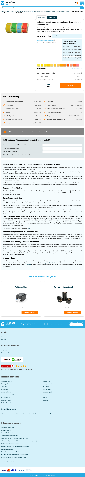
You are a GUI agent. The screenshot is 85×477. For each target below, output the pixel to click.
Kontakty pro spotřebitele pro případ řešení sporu (15, 454)
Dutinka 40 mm (41, 17)
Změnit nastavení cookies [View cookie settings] (8, 461)
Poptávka (45, 400)
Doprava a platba (5, 430)
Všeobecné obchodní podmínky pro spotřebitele (14, 438)
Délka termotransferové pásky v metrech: (14, 144)
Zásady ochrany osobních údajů (9, 435)
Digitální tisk (4, 389)
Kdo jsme (3, 337)
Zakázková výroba (47, 394)
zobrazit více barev (77, 68)
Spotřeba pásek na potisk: (10, 151)
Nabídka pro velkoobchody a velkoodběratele (13, 457)
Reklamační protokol (7, 449)
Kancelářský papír (47, 392)
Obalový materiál (47, 384)
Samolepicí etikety (6, 11)
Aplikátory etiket (6, 397)
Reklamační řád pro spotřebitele (10, 443)
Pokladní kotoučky (6, 403)
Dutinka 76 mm (52, 17)
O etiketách (4, 350)
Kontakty (3, 339)
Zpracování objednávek (7, 427)
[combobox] (67, 36)
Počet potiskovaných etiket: (11, 148)
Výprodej (44, 397)
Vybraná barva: (41, 68)
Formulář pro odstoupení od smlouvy (11, 452)
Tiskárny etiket (5, 384)
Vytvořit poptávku (76, 325)
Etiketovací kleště (6, 392)
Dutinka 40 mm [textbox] (57, 36)
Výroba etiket (5, 352)
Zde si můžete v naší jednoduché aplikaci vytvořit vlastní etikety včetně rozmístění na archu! (26, 413)
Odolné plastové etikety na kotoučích (42, 11)
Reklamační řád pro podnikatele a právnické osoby (15, 446)
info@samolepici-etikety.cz (56, 324)
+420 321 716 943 (32, 324)
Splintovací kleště (6, 400)
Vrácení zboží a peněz (7, 433)
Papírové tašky (46, 381)
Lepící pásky (45, 386)
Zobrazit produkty (29, 312)
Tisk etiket (4, 386)
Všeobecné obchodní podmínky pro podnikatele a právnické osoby (19, 441)
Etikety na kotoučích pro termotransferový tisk (22, 11)
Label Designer (8, 409)
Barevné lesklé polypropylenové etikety (61, 11)
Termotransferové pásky (8, 394)
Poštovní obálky (46, 389)
